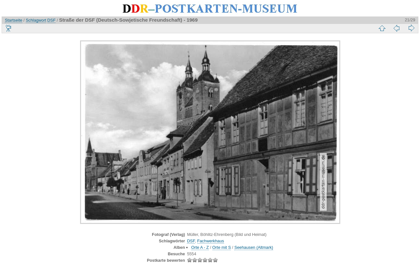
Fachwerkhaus (210, 240)
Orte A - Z (200, 247)
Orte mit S (221, 247)
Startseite (13, 20)
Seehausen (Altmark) (253, 247)
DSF (51, 20)
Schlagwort (36, 20)
